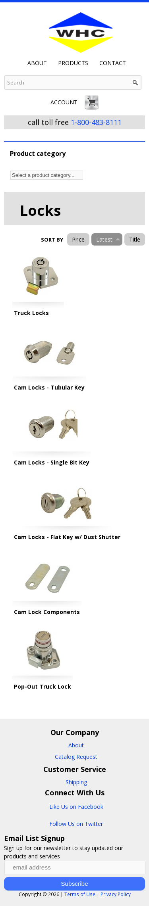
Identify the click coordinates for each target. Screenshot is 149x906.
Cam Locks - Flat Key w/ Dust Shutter (67, 537)
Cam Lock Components (47, 612)
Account (63, 102)
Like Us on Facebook (76, 806)
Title (134, 239)
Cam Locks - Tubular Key (49, 387)
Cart (92, 102)
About (37, 63)
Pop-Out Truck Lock (42, 686)
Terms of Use (79, 894)
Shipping (76, 782)
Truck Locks (31, 313)
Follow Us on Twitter (76, 823)
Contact (112, 63)
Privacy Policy (116, 894)
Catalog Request (76, 756)
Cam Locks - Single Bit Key (51, 462)
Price (78, 239)
